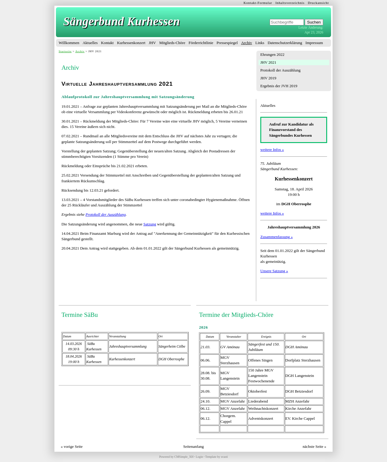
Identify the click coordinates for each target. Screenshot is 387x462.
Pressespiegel (227, 42)
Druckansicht (318, 3)
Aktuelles (90, 42)
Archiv (246, 42)
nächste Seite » (314, 446)
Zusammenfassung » (276, 236)
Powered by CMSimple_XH (176, 456)
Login (199, 456)
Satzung (149, 224)
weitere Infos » (272, 149)
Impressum (314, 42)
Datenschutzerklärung (285, 42)
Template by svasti (216, 456)
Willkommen (69, 42)
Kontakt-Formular (258, 3)
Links (260, 42)
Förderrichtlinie (201, 42)
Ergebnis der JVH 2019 (278, 86)
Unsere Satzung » (274, 271)
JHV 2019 (268, 78)
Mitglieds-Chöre (172, 42)
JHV (152, 42)
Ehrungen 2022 (272, 54)
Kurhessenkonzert (131, 42)
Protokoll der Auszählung (280, 70)
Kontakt (107, 42)
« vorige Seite (72, 446)
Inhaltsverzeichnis (289, 3)
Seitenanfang (193, 446)
